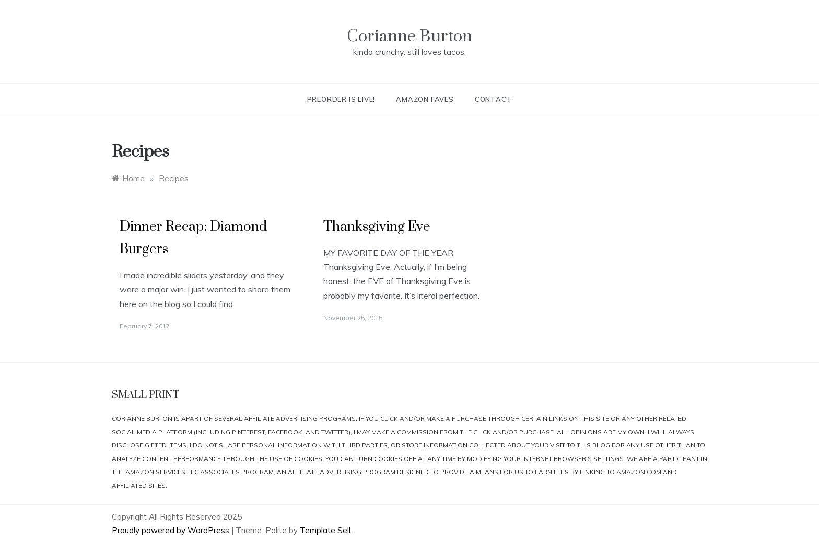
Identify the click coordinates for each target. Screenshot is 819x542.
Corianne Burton (409, 36)
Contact (493, 99)
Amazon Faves (425, 99)
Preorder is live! (341, 99)
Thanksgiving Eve (376, 226)
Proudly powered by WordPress (171, 530)
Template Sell (325, 530)
